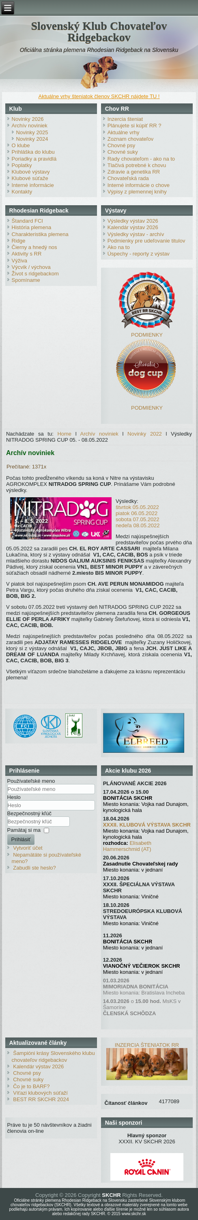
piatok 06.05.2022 (136, 513)
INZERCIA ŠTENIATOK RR (147, 1045)
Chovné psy (122, 145)
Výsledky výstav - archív (136, 234)
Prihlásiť (21, 839)
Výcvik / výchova (31, 267)
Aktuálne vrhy (124, 132)
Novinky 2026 (28, 119)
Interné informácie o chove (139, 185)
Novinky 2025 (32, 132)
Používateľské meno (31, 781)
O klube (21, 145)
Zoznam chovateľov (131, 139)
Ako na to (119, 247)
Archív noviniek (29, 125)
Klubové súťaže (30, 178)
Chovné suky (123, 152)
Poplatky (22, 165)
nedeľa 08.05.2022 (138, 525)
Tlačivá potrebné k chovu (137, 165)
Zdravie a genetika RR (134, 172)
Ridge (19, 241)
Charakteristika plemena (40, 234)
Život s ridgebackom (35, 274)
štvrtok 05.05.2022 (137, 507)
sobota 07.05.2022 (137, 519)
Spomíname (26, 280)
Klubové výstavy (31, 172)
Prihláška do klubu (33, 152)
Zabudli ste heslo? (34, 868)
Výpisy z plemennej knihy (137, 192)
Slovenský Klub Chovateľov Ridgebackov (99, 31)
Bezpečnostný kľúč (29, 813)
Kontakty (22, 192)
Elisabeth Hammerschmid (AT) (127, 846)
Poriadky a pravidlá (34, 159)
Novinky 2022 (144, 434)
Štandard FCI (27, 221)
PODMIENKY (147, 335)
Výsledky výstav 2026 (133, 221)
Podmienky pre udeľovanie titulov (146, 241)
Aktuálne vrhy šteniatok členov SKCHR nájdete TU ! (99, 96)
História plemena (32, 227)
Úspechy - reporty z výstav (139, 254)
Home (64, 434)
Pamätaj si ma (24, 830)
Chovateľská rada (128, 178)
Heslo (14, 797)
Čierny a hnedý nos (34, 247)
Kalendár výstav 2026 (133, 227)
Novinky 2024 (32, 139)
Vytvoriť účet (27, 848)
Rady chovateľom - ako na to (141, 159)
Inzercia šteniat (125, 119)
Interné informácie (33, 185)
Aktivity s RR (27, 254)
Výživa (19, 261)
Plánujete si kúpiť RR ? (134, 125)
